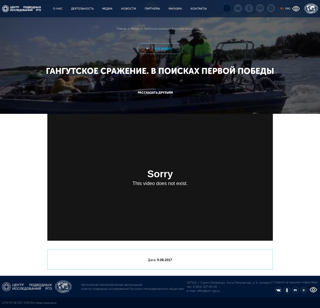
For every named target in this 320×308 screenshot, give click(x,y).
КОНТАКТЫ (199, 8)
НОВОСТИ (128, 8)
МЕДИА (107, 8)
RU (282, 8)
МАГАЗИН (175, 8)
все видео (162, 48)
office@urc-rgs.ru (208, 291)
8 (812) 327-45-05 (205, 287)
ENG (287, 8)
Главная (122, 28)
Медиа (135, 28)
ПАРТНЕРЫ (152, 8)
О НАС (57, 8)
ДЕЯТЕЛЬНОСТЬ (82, 8)
